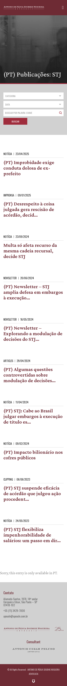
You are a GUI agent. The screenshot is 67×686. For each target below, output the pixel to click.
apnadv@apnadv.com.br (15, 616)
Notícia (7, 154)
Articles (8, 361)
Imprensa (8, 195)
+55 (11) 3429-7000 (14, 610)
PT (55, 573)
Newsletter (10, 278)
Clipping (8, 479)
